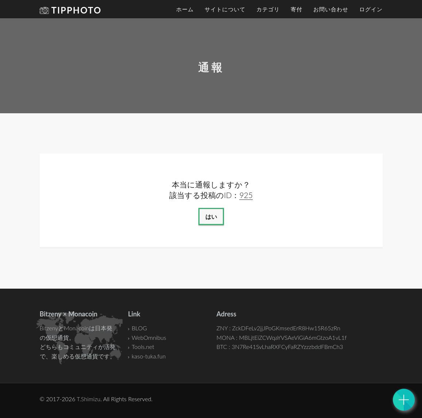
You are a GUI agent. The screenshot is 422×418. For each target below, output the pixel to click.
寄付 (296, 9)
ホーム (185, 9)
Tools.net (143, 346)
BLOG (139, 327)
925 (246, 195)
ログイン (371, 9)
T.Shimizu (88, 398)
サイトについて (225, 9)
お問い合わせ (330, 9)
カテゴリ (268, 9)
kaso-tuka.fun (149, 356)
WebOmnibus (149, 337)
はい (211, 216)
